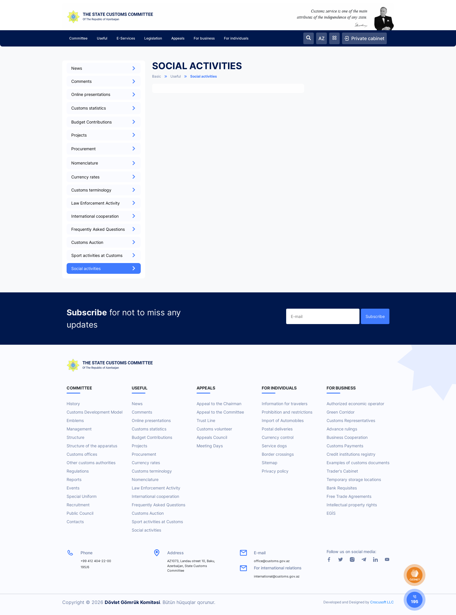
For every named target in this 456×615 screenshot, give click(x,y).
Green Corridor (341, 412)
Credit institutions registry (351, 454)
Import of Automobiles (283, 420)
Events (73, 487)
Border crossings (278, 454)
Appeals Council (212, 437)
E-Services (126, 38)
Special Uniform (82, 496)
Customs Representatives (351, 420)
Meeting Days (210, 445)
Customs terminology (103, 189)
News (103, 68)
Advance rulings (342, 428)
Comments (103, 81)
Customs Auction (103, 242)
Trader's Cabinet (342, 471)
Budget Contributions (103, 121)
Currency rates (103, 176)
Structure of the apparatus (92, 445)
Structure (75, 437)
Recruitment (78, 504)
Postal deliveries (277, 428)
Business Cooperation (347, 437)
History (73, 403)
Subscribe (375, 316)
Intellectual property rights (352, 504)
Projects (103, 135)
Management (79, 428)
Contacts (75, 521)
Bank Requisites (342, 487)
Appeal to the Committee (220, 412)
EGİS (331, 513)
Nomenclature (145, 479)
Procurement (144, 454)
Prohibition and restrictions (287, 412)
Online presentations (103, 94)
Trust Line (206, 420)
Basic (156, 76)
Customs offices (82, 454)
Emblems (75, 420)
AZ (321, 38)
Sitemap (269, 462)
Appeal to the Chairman (219, 403)
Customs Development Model (94, 412)
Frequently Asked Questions (103, 229)
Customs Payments (345, 445)
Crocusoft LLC (382, 602)
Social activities (103, 268)
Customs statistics (149, 428)
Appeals (177, 38)
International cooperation (103, 216)
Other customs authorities (91, 462)
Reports (74, 479)
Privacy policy (275, 471)
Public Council (80, 513)
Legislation (153, 38)
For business (204, 38)
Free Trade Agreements (349, 496)
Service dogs (274, 445)
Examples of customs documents (358, 462)
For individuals (236, 38)
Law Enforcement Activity (103, 203)
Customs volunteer (214, 428)
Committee (78, 38)
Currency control (277, 437)
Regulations (78, 471)
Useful (102, 38)
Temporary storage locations (354, 479)
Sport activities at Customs (103, 255)
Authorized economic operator (355, 403)
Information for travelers (284, 403)
